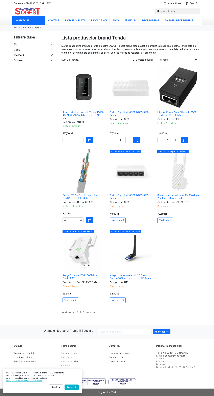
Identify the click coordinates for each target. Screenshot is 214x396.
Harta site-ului (69, 369)
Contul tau (114, 345)
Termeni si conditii (24, 353)
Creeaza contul (117, 361)
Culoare (18, 60)
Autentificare (116, 357)
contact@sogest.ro (175, 355)
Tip (15, 44)
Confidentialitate (23, 357)
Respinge (56, 387)
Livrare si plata (69, 353)
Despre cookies (69, 361)
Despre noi (67, 357)
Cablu (17, 49)
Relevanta (178, 59)
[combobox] (177, 11)
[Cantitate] (73, 140)
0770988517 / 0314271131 (175, 352)
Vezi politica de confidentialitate (24, 381)
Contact (65, 365)
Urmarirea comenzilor (120, 353)
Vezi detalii (118, 220)
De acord (71, 387)
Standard (19, 55)
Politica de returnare (25, 361)
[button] (172, 3)
